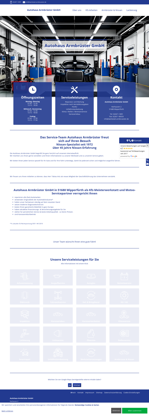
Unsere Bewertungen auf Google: (133, 151)
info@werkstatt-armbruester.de (34, 2)
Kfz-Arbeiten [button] (91, 10)
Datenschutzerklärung (113, 392)
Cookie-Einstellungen (132, 392)
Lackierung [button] (131, 10)
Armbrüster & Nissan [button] (112, 10)
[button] (1, 56)
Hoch (73, 392)
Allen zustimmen (134, 410)
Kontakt (80, 392)
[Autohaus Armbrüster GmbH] (18, 10)
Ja (70, 385)
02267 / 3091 (15, 2)
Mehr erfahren (7, 411)
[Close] (147, 145)
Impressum (89, 392)
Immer (77, 385)
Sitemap (99, 392)
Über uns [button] (76, 10)
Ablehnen (116, 410)
